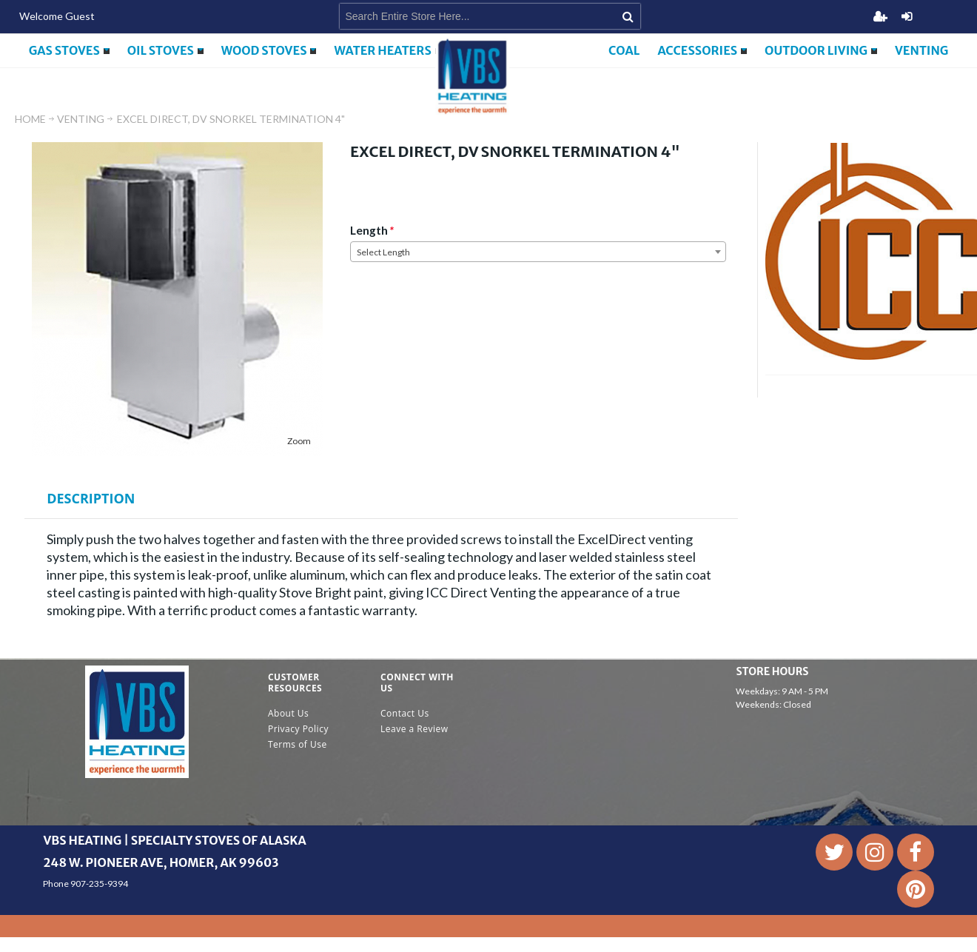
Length (369, 230)
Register (880, 16)
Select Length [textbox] (383, 252)
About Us (288, 713)
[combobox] (538, 251)
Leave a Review (414, 729)
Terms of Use (297, 744)
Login (907, 16)
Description (91, 498)
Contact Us (404, 713)
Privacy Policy (298, 729)
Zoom (299, 440)
